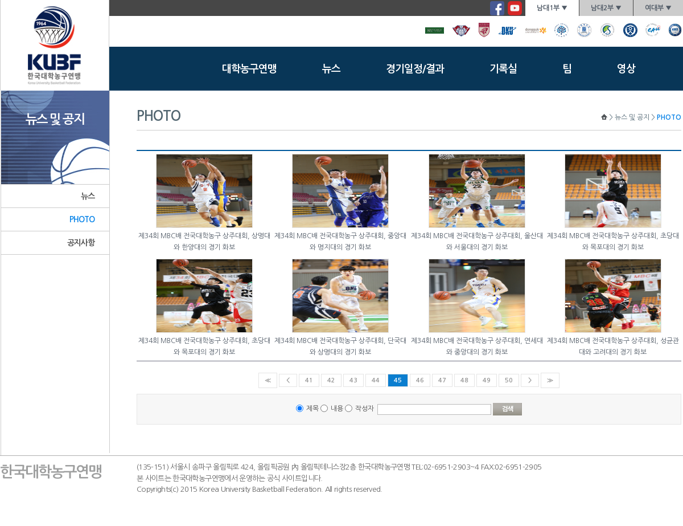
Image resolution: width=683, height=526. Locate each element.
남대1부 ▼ (552, 8)
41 (309, 380)
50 (509, 380)
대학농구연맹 (249, 69)
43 (353, 380)
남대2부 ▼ (606, 8)
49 (487, 380)
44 (376, 380)
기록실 (503, 69)
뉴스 (331, 69)
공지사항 (81, 243)
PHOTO (82, 219)
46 (420, 380)
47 (442, 380)
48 (464, 380)
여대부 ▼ (658, 8)
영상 (626, 69)
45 (398, 380)
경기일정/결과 (415, 69)
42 (331, 380)
